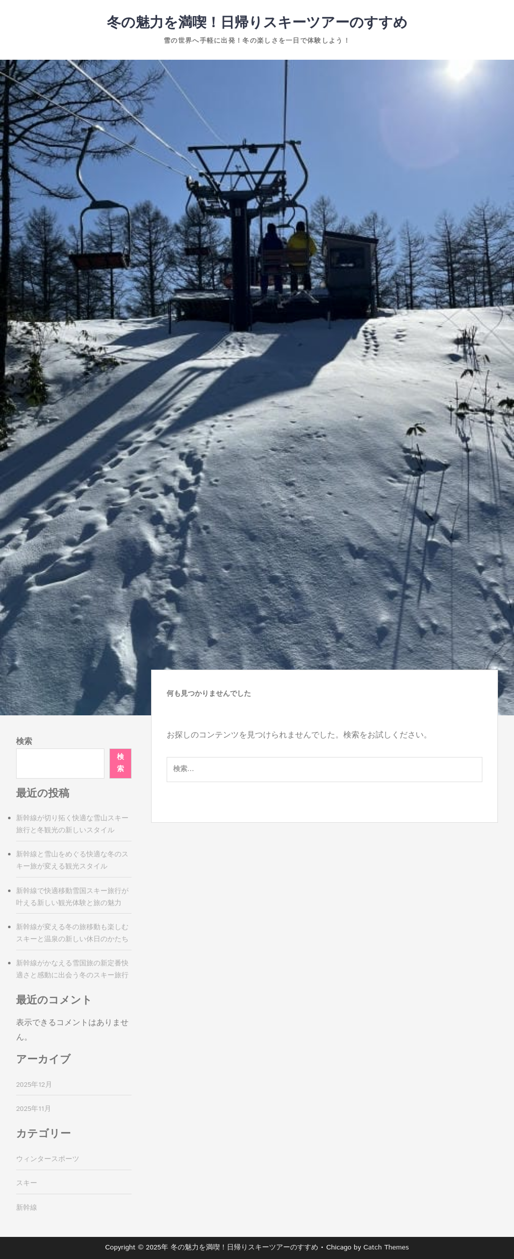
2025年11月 (33, 1109)
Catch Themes (386, 1247)
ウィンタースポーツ (47, 1159)
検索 (24, 741)
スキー (26, 1183)
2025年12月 (34, 1085)
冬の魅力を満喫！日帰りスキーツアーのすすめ (257, 23)
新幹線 (26, 1208)
